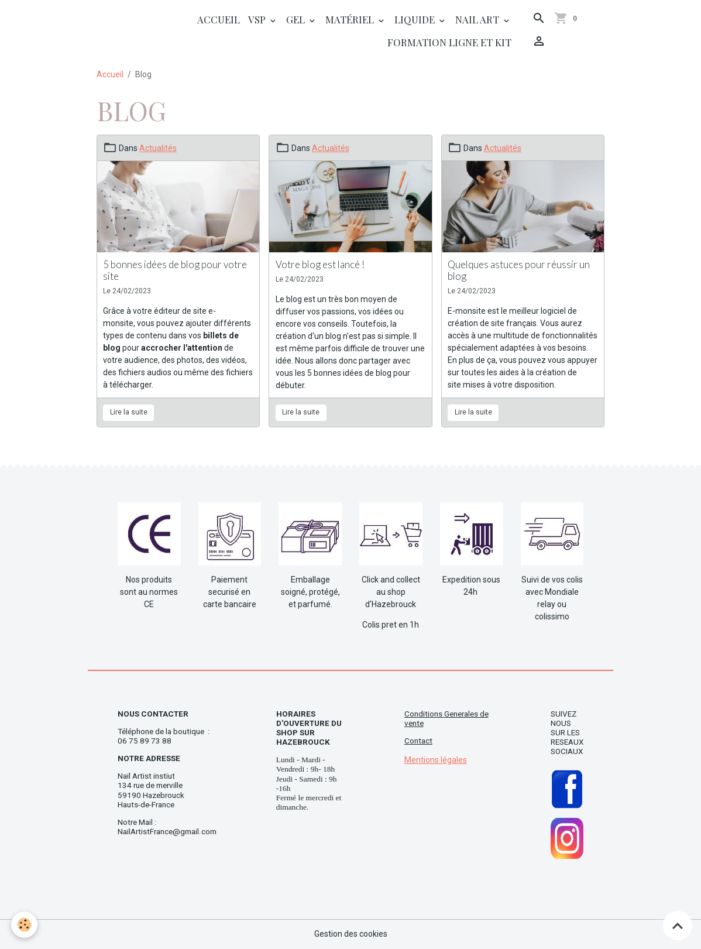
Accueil (218, 19)
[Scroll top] (677, 925)
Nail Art (478, 19)
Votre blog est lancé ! (320, 264)
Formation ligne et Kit (449, 42)
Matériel (350, 19)
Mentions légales (435, 760)
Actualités (158, 148)
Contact (418, 740)
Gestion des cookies (350, 933)
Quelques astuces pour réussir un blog (519, 270)
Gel (296, 19)
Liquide (415, 19)
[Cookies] (25, 925)
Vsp (258, 19)
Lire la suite (128, 412)
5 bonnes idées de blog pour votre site (175, 270)
